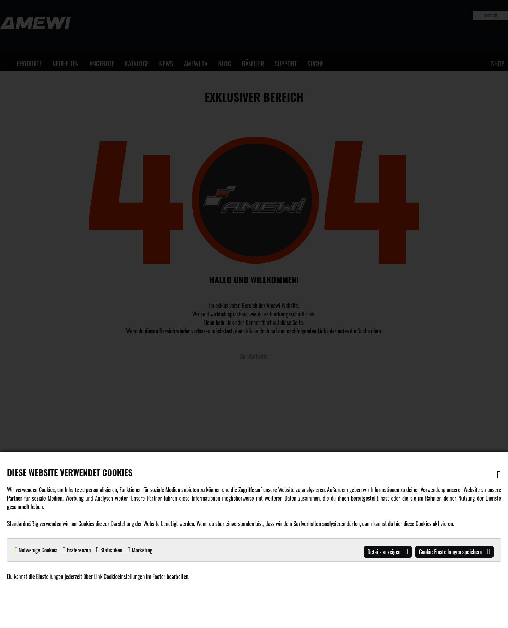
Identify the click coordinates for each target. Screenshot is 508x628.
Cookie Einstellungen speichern (454, 552)
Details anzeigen (388, 552)
